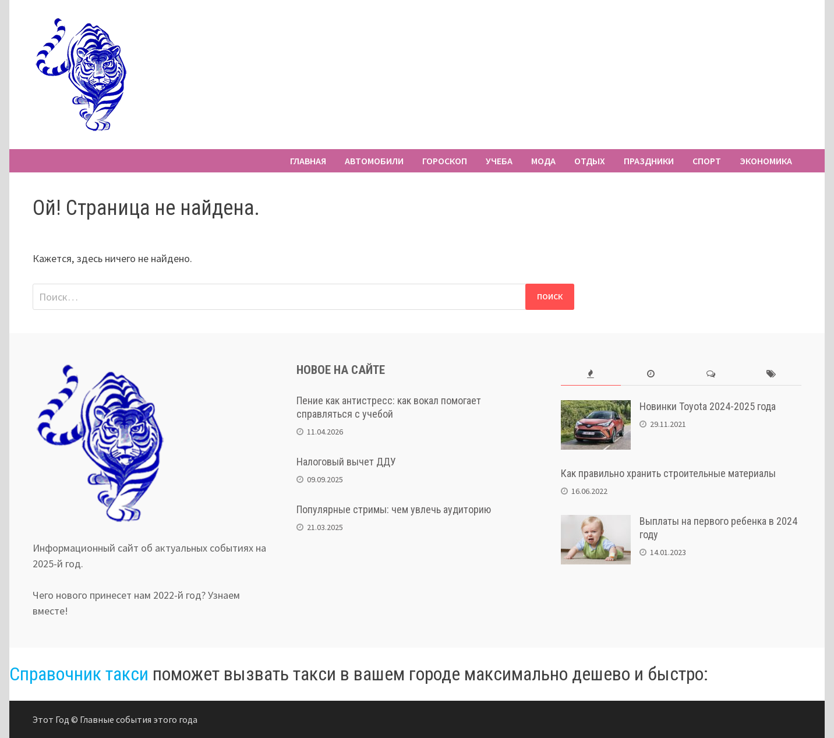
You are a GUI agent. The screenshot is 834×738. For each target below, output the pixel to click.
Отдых (589, 161)
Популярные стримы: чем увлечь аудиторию (393, 509)
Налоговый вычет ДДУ (346, 461)
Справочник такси (79, 674)
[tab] (591, 374)
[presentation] (591, 374)
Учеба (499, 161)
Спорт (706, 161)
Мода (543, 161)
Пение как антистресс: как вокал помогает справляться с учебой (388, 407)
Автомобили (374, 161)
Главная (308, 161)
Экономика (766, 161)
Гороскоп (444, 161)
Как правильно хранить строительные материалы (668, 473)
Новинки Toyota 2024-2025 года (707, 406)
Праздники (649, 161)
